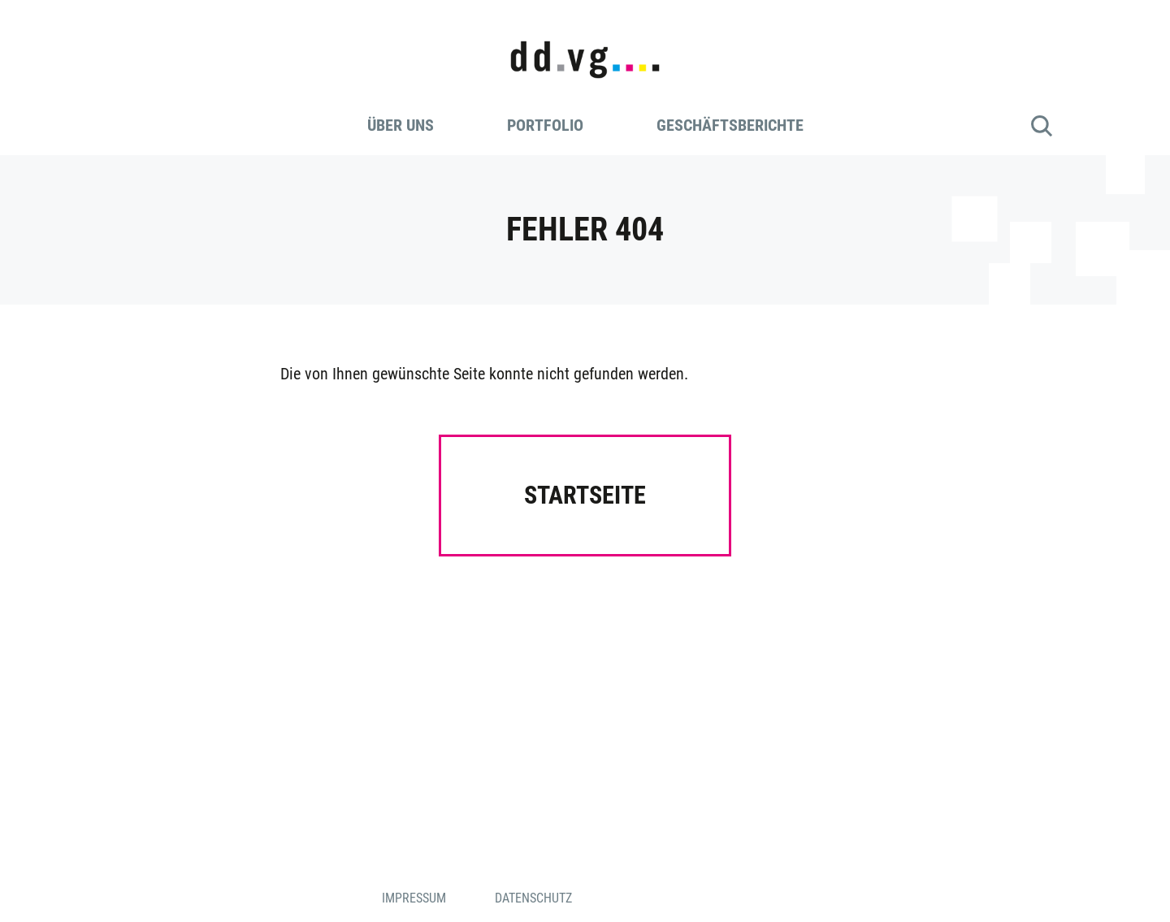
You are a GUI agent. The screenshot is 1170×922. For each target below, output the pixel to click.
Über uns (400, 125)
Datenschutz (533, 898)
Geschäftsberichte (730, 125)
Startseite (585, 495)
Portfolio (545, 125)
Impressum (414, 898)
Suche (1041, 125)
